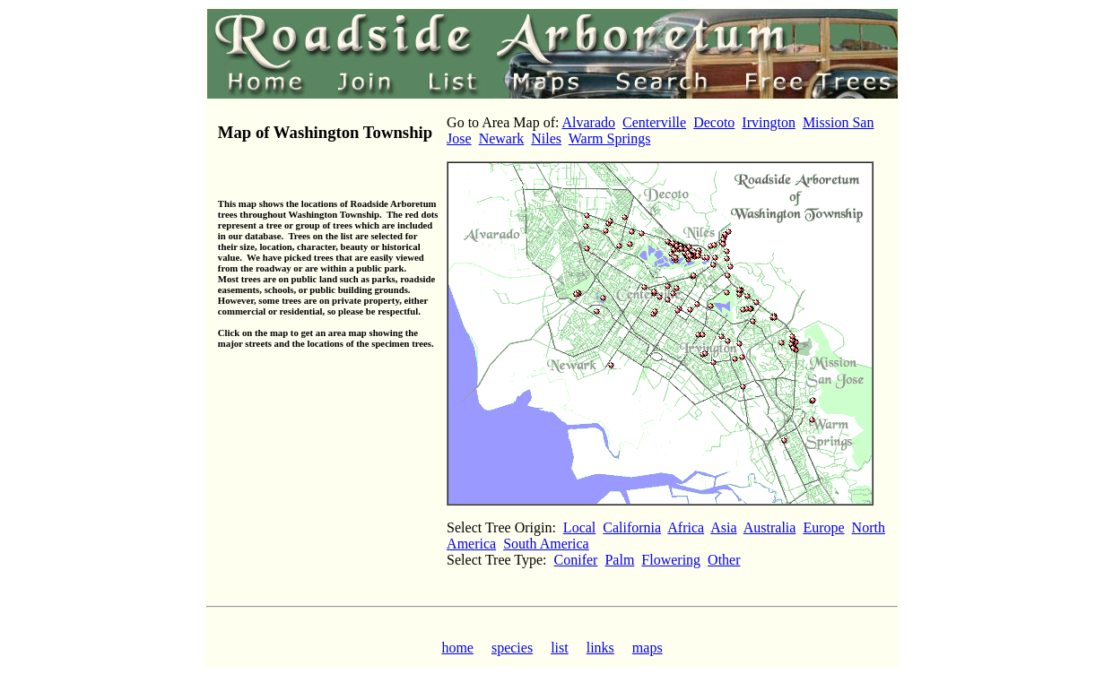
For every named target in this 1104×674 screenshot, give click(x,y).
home (457, 647)
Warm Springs (610, 138)
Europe (823, 527)
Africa (685, 527)
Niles (546, 138)
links (600, 647)
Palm (619, 559)
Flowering (670, 559)
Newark (502, 138)
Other (724, 559)
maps (647, 647)
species (512, 647)
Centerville (654, 122)
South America (546, 543)
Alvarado (589, 122)
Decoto (714, 122)
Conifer (576, 559)
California (632, 527)
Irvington (768, 122)
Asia (723, 527)
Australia (769, 527)
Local (579, 527)
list (560, 647)
